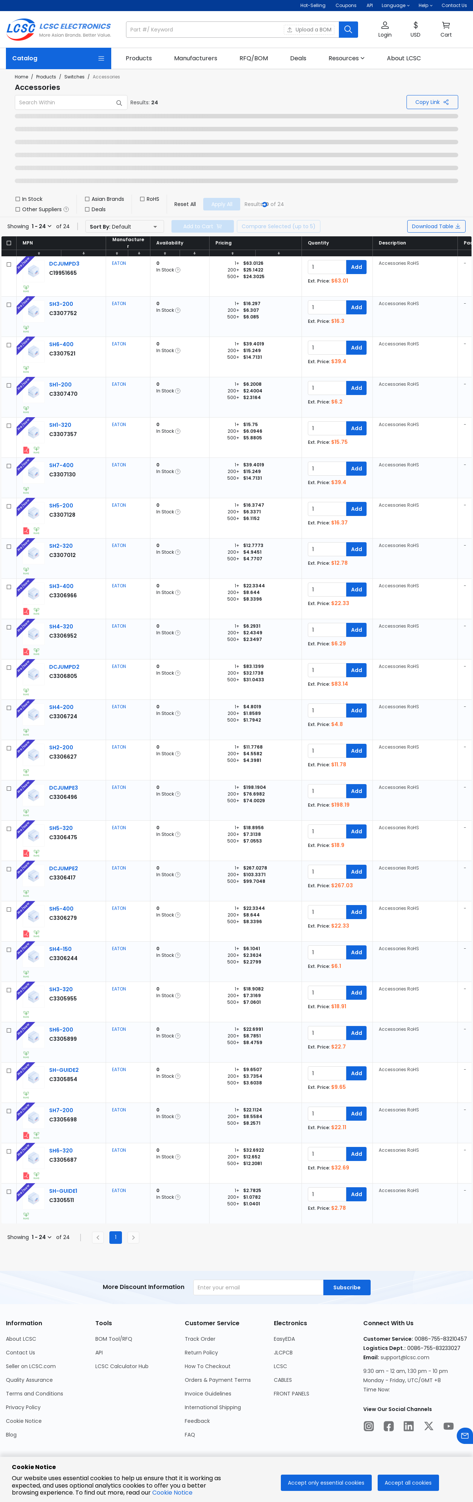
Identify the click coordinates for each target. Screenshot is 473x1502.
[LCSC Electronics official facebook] (388, 1427)
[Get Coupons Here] (346, 5)
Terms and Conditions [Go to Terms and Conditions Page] (34, 1393)
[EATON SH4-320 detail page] (61, 626)
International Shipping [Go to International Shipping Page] (213, 1407)
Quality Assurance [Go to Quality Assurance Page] (29, 1380)
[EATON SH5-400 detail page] (61, 908)
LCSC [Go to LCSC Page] (280, 1366)
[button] (396, 5)
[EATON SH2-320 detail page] (61, 546)
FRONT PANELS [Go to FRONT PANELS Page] (291, 1393)
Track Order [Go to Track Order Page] (200, 1339)
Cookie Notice (172, 1492)
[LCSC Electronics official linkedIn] (408, 1427)
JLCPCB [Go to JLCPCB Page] (283, 1352)
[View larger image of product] (34, 271)
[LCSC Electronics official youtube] (448, 1427)
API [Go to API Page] (99, 1352)
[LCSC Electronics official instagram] (368, 1427)
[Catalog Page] (58, 58)
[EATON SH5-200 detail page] (61, 505)
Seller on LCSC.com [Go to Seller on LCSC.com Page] (31, 1366)
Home (21, 77)
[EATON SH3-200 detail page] (61, 304)
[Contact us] (465, 1437)
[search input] (233, 30)
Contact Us (454, 5)
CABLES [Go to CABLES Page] (283, 1380)
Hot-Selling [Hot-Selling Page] (313, 5)
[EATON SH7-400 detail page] (61, 465)
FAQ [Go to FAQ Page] (190, 1434)
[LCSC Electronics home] (58, 29)
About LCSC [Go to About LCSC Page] (21, 1339)
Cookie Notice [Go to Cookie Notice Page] (24, 1421)
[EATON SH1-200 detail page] (60, 384)
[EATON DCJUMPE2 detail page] (63, 868)
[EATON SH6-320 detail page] (61, 1150)
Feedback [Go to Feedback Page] (197, 1421)
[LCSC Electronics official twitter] (428, 1427)
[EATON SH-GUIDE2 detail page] (64, 1070)
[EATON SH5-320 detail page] (61, 828)
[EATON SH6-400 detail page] (61, 344)
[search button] (348, 29)
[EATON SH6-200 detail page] (61, 1029)
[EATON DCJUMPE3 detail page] (63, 787)
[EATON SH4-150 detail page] (60, 949)
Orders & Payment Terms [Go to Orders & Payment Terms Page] (218, 1380)
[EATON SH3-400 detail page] (61, 586)
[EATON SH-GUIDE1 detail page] (63, 1191)
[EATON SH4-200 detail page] (61, 707)
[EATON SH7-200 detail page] (61, 1110)
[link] (138, 58)
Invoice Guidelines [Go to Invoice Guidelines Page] (208, 1393)
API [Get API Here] (370, 5)
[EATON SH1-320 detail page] (60, 425)
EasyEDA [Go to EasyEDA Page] (284, 1339)
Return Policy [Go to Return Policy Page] (201, 1352)
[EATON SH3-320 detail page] (61, 989)
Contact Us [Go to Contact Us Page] (20, 1352)
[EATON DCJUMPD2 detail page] (64, 667)
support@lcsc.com (405, 1357)
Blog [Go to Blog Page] (11, 1434)
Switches (74, 77)
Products (46, 77)
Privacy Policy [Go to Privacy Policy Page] (23, 1407)
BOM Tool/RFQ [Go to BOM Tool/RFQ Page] (113, 1339)
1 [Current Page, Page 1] (115, 1237)
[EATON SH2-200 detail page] (61, 747)
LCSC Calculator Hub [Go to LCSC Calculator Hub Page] (122, 1366)
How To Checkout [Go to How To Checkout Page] (208, 1366)
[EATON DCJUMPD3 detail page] (64, 263)
